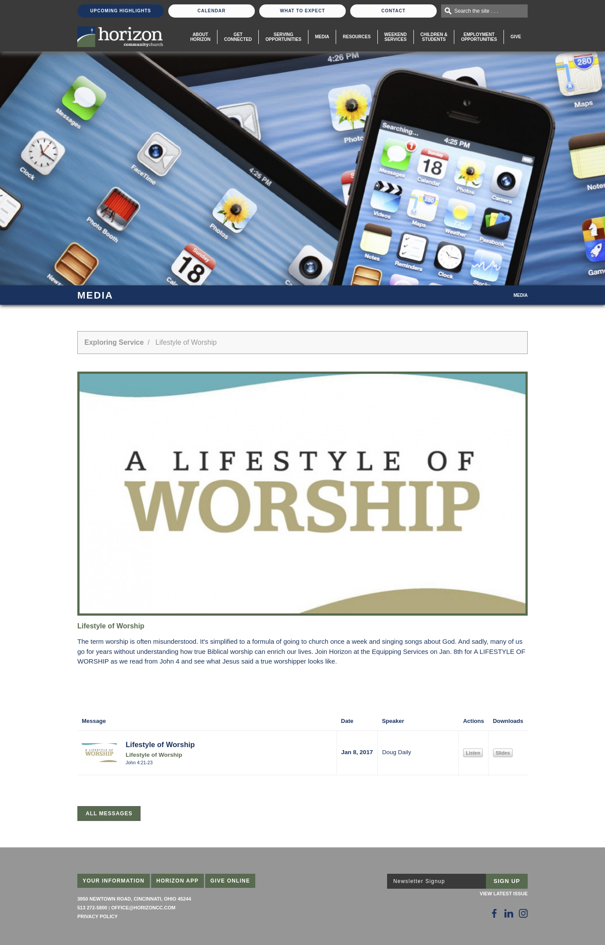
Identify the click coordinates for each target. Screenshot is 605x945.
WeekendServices (395, 37)
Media (322, 36)
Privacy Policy (97, 916)
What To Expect (302, 10)
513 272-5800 (92, 907)
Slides (503, 752)
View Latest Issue (504, 893)
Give (516, 36)
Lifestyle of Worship (160, 744)
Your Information (114, 881)
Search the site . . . (476, 11)
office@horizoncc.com (143, 907)
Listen (473, 752)
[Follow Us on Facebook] (494, 913)
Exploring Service (114, 342)
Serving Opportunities (283, 37)
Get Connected (238, 37)
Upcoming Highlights (120, 10)
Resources (356, 36)
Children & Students (434, 37)
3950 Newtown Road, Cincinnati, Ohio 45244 (134, 898)
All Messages (109, 813)
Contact (393, 10)
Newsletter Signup (419, 881)
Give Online (230, 881)
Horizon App (177, 881)
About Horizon (200, 37)
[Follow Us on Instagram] (523, 913)
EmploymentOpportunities (479, 37)
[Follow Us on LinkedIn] (508, 913)
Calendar (211, 10)
